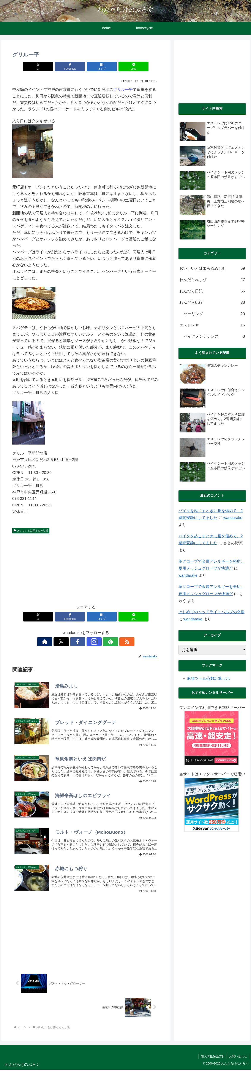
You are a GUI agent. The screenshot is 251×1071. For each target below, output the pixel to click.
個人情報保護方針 (212, 1057)
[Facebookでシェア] (71, 66)
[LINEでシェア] (131, 66)
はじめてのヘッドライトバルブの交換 (211, 612)
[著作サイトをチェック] (61, 641)
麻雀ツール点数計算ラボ (208, 678)
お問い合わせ (238, 1057)
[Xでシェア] (41, 66)
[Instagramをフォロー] (91, 641)
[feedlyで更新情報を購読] (100, 641)
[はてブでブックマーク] (101, 66)
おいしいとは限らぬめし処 (31, 530)
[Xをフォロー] (71, 641)
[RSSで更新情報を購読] (110, 641)
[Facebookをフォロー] (81, 641)
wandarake (232, 517)
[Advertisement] (85, 568)
